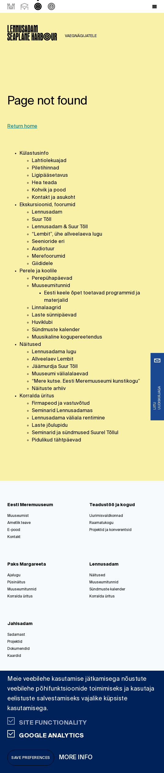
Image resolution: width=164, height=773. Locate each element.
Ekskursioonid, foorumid (47, 205)
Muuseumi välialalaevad (60, 374)
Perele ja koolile (38, 271)
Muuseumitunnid (51, 285)
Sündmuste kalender (56, 330)
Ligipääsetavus (50, 175)
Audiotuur (43, 249)
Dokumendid (18, 649)
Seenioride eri (48, 241)
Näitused (30, 344)
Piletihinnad (45, 168)
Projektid (14, 642)
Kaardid (14, 656)
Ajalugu (13, 575)
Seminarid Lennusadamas (62, 410)
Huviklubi (42, 322)
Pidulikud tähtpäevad (56, 440)
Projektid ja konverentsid (110, 530)
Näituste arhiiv (49, 388)
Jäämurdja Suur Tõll (55, 366)
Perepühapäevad (52, 278)
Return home (22, 126)
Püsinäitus (16, 582)
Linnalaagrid (46, 307)
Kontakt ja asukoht (53, 197)
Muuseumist (18, 516)
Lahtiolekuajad (49, 160)
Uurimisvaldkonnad (106, 516)
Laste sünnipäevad (54, 315)
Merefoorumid (48, 256)
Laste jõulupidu (50, 425)
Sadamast (16, 635)
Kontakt (13, 537)
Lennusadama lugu (54, 352)
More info (76, 757)
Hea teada (44, 182)
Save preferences (30, 758)
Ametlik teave (19, 523)
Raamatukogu (101, 523)
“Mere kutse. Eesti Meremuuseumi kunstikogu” (86, 381)
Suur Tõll (41, 219)
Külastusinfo (34, 153)
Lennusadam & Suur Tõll (60, 227)
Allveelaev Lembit (52, 359)
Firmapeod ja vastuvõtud (61, 403)
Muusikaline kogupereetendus (67, 337)
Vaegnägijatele (81, 36)
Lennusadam (47, 212)
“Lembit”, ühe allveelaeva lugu (67, 234)
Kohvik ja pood (49, 190)
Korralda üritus (37, 396)
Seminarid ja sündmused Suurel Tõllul (75, 432)
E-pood (13, 530)
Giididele (42, 263)
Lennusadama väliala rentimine (68, 418)
